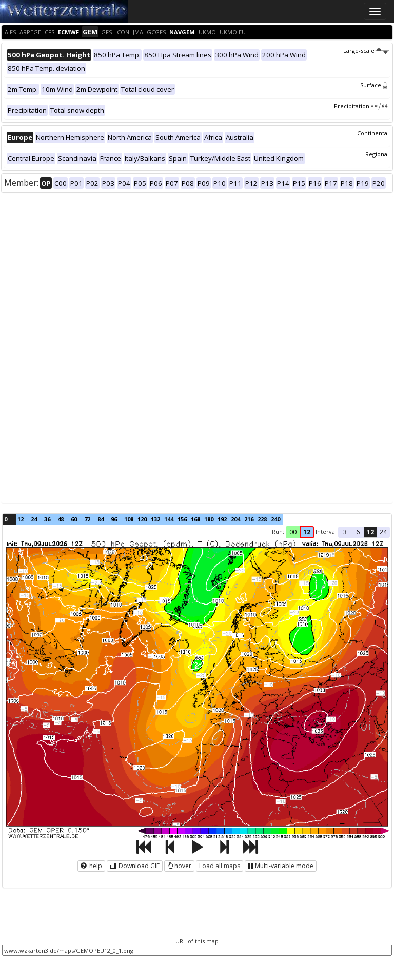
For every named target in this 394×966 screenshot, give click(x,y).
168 (195, 519)
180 (208, 519)
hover (179, 865)
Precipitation (361, 106)
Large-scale (366, 50)
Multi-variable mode (280, 865)
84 (100, 519)
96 (114, 519)
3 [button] (345, 532)
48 (60, 519)
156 (182, 519)
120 (142, 519)
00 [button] (293, 532)
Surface (374, 85)
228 (262, 519)
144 (168, 519)
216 (248, 519)
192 (222, 519)
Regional (377, 154)
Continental (373, 133)
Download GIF (135, 865)
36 (47, 519)
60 (74, 519)
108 (128, 519)
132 (155, 519)
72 (87, 519)
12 (20, 519)
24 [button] (383, 532)
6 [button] (358, 532)
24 (34, 519)
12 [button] (306, 532)
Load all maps (219, 865)
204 (235, 519)
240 (275, 519)
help (91, 865)
